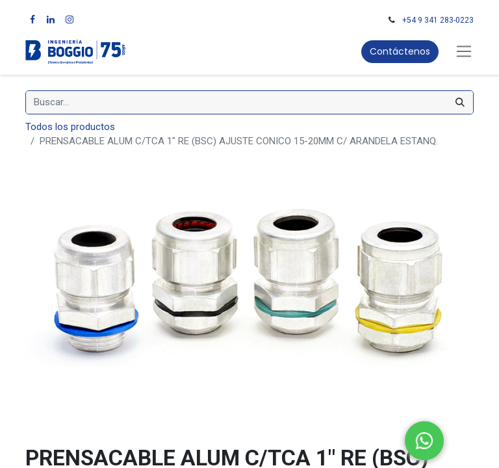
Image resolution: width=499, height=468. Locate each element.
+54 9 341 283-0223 (438, 20)
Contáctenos (400, 51)
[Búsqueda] (460, 102)
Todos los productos (70, 127)
